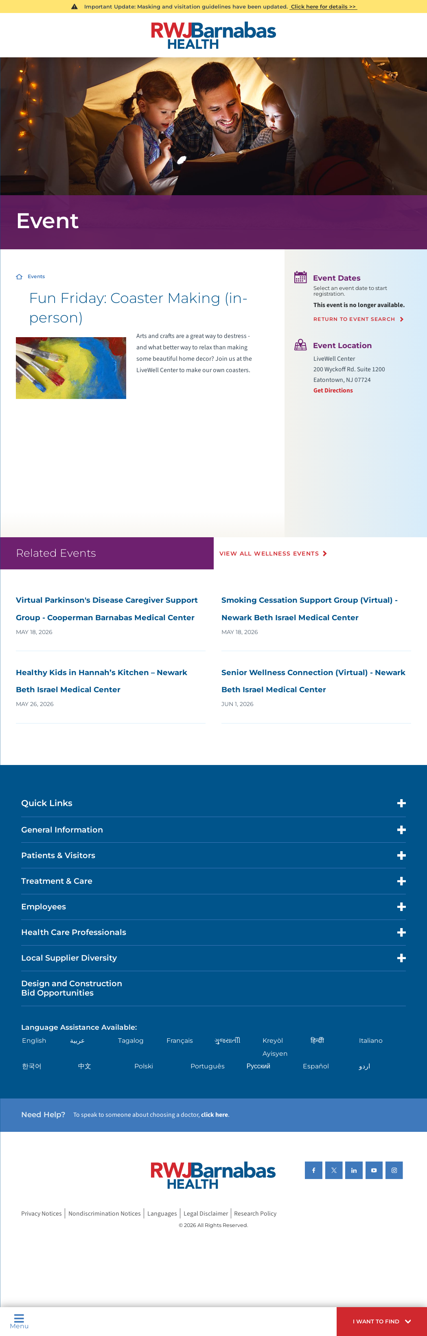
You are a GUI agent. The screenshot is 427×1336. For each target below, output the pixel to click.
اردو (364, 1066)
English (34, 1040)
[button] (382, 1321)
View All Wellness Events (269, 553)
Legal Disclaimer (206, 1213)
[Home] (213, 35)
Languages (162, 1213)
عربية (77, 1040)
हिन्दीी (317, 1040)
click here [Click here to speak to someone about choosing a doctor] (214, 1114)
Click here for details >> (323, 6)
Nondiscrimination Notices (104, 1213)
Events (36, 276)
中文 (84, 1066)
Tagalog (131, 1040)
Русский (258, 1066)
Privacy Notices (41, 1213)
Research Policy (255, 1213)
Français (179, 1040)
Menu (19, 1321)
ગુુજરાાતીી (228, 1040)
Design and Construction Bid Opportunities (71, 988)
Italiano (371, 1040)
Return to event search (354, 319)
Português (208, 1066)
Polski (143, 1066)
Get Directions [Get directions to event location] (333, 390)
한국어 (32, 1066)
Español (316, 1066)
